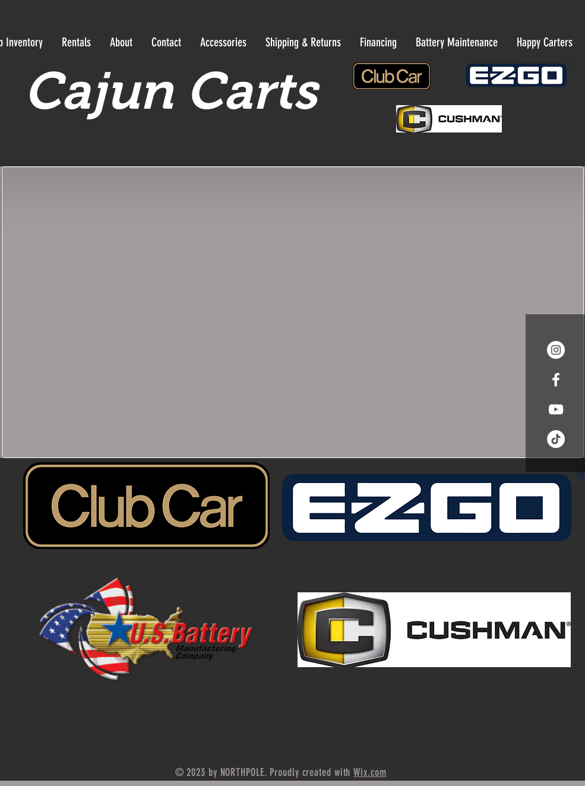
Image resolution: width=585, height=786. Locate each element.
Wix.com (369, 772)
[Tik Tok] (556, 439)
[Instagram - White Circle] (556, 350)
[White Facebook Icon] (556, 380)
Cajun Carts (170, 90)
